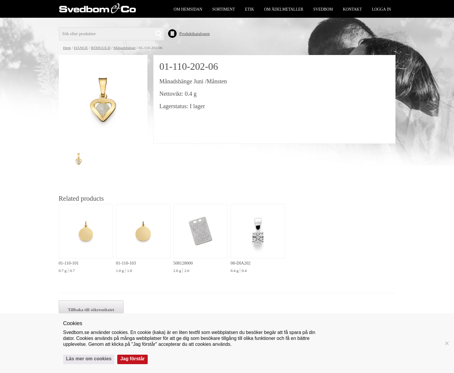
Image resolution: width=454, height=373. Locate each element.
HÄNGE (81, 48)
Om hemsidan (188, 9)
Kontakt (352, 9)
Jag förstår (132, 358)
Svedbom (323, 9)
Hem (67, 48)
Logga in (381, 9)
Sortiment (223, 9)
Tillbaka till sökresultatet (91, 309)
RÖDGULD (100, 48)
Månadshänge (124, 48)
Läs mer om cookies (89, 358)
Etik (249, 9)
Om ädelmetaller (283, 9)
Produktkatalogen (194, 33)
